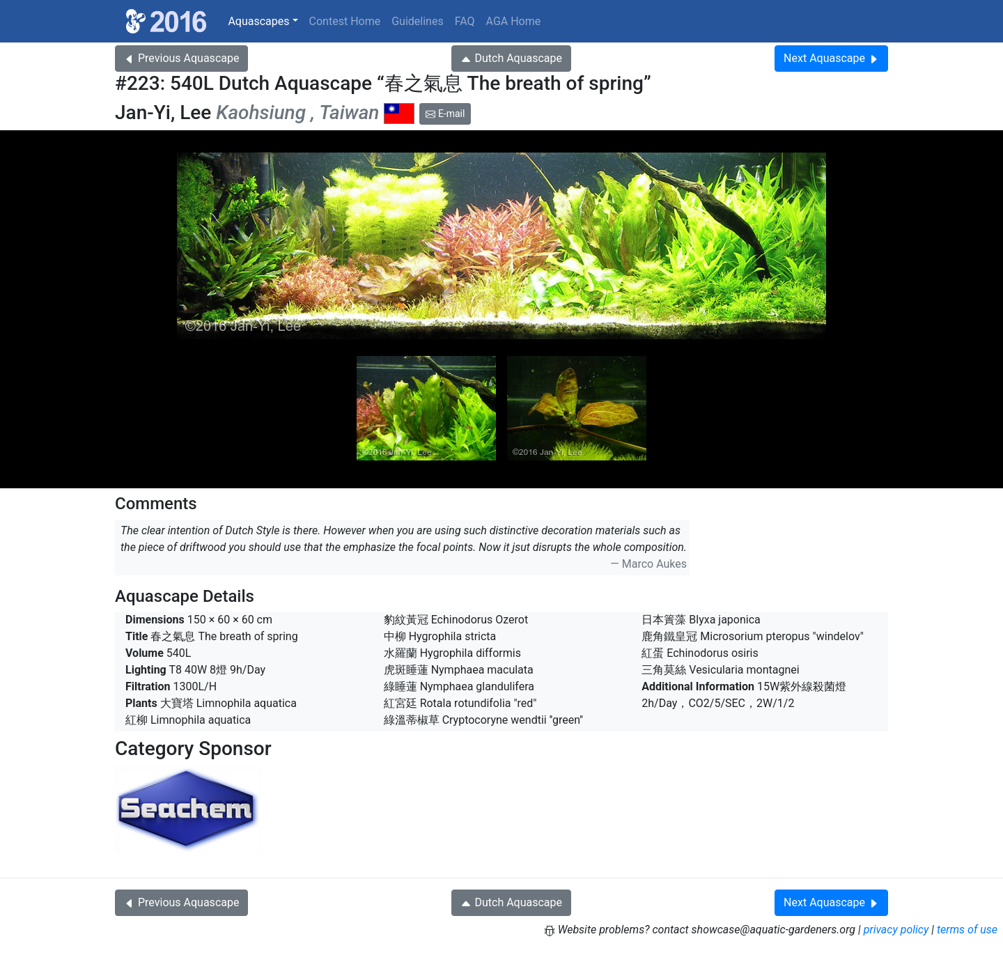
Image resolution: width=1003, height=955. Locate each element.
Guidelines (417, 21)
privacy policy (896, 929)
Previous (181, 58)
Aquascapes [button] (258, 21)
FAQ (465, 21)
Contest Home (345, 21)
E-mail (445, 113)
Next (831, 58)
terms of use (967, 929)
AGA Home (513, 21)
